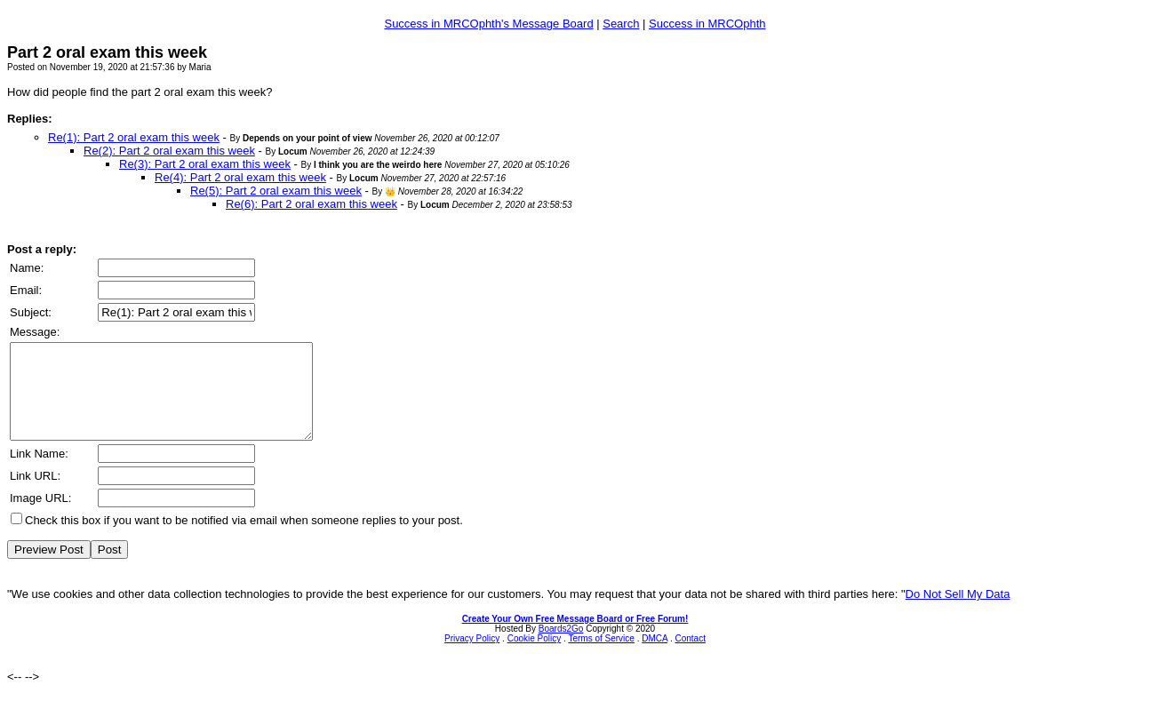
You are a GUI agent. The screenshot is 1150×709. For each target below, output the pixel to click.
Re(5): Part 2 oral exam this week (276, 190)
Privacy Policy (471, 657)
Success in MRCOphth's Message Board (488, 23)
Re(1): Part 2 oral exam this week (134, 137)
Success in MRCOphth (707, 23)
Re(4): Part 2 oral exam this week (240, 177)
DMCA (654, 657)
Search (621, 23)
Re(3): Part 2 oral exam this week (205, 164)
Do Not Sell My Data (958, 612)
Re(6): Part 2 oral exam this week (311, 204)
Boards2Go (561, 647)
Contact (690, 657)
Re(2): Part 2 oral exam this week (169, 150)
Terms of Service (601, 657)
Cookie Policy (534, 657)
